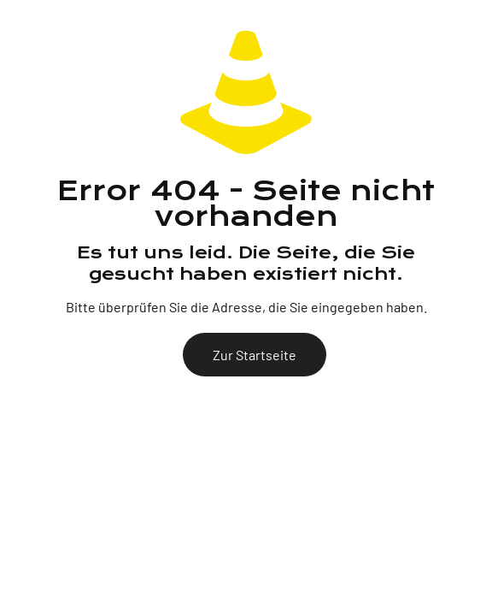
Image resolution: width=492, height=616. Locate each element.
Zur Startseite (254, 354)
